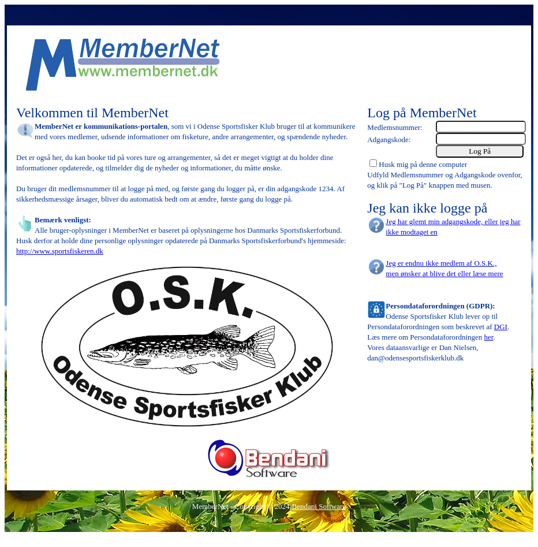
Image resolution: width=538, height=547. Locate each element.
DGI (500, 326)
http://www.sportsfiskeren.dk (59, 251)
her (489, 337)
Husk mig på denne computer (423, 164)
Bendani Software (319, 506)
